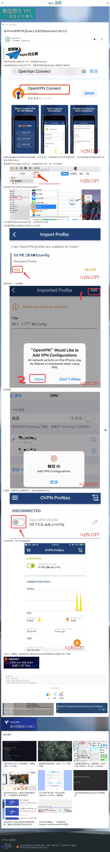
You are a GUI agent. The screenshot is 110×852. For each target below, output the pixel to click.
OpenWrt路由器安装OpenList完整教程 (90, 794)
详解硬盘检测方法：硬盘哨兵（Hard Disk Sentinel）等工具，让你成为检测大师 (90, 765)
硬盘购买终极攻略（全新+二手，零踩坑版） (55, 765)
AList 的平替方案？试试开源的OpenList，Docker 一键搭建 (52, 794)
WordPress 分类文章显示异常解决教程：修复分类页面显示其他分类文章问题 (19, 823)
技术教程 (13, 24)
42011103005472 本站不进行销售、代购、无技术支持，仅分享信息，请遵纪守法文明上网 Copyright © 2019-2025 (48, 846)
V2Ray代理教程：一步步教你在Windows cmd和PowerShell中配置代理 (54, 823)
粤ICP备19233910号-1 (8, 846)
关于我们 (4, 840)
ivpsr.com (16, 38)
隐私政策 (12, 840)
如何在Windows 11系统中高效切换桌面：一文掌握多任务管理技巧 (19, 794)
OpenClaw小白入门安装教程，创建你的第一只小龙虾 (19, 765)
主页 (6, 24)
